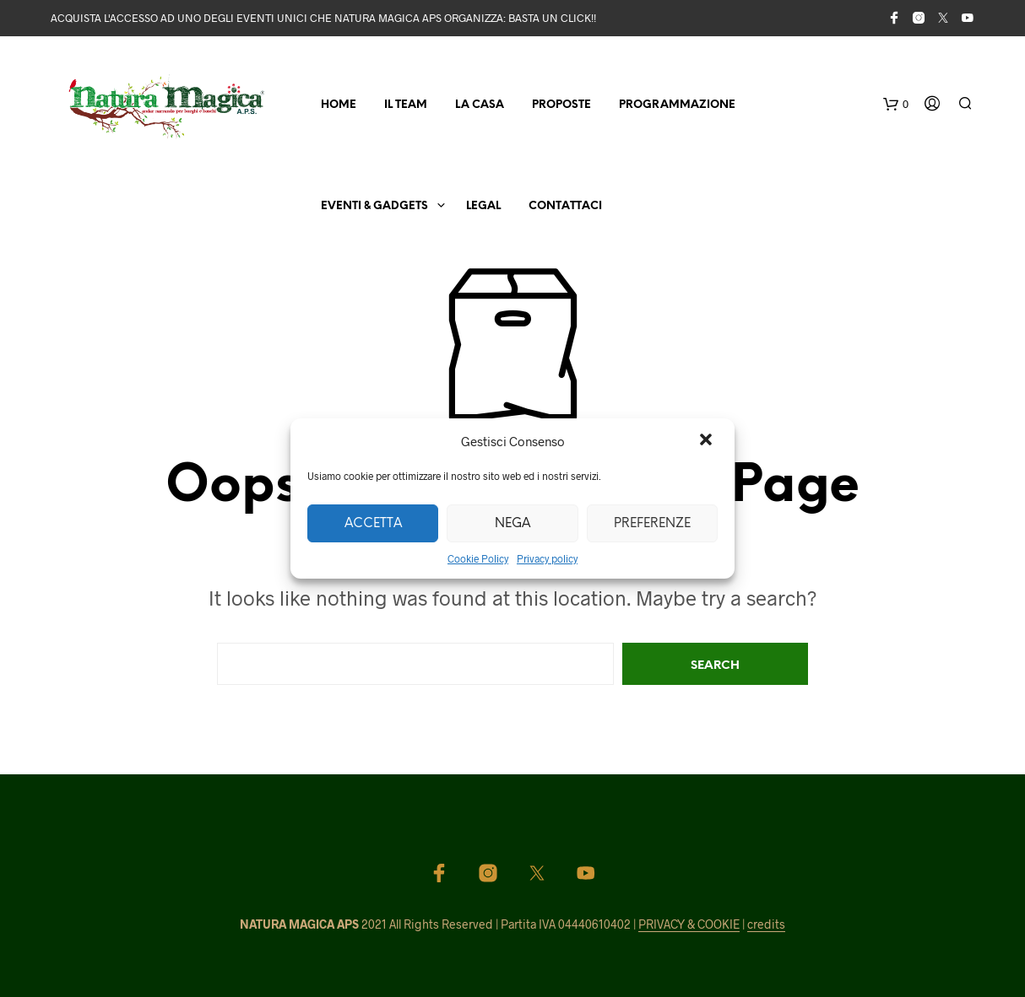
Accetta (373, 524)
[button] (707, 441)
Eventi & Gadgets (374, 206)
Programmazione (677, 105)
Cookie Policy (477, 558)
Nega (512, 524)
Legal (483, 206)
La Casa (479, 105)
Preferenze (652, 524)
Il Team (405, 105)
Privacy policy (547, 558)
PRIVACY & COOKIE (689, 924)
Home (338, 105)
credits (766, 924)
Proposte (561, 105)
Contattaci (565, 206)
